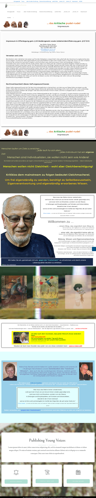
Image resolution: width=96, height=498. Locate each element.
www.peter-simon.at (48, 50)
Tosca (22, 1)
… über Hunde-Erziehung (31, 1)
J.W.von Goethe (46, 213)
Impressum (75, 1)
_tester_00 (62, 1)
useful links (55, 1)
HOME (80, 1)
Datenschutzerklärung (45, 1)
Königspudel (17, 1)
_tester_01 (68, 1)
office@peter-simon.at (48, 49)
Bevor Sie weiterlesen (9, 264)
